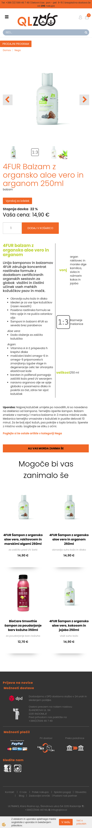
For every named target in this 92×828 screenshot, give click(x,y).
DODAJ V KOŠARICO (40, 228)
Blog (21, 796)
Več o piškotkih (81, 822)
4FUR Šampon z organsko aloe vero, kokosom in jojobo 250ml (69, 625)
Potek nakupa (40, 792)
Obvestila (80, 792)
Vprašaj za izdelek (17, 201)
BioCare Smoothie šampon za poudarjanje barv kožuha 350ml (23, 625)
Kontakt (9, 792)
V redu (65, 822)
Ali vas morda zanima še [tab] (46, 448)
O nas (23, 792)
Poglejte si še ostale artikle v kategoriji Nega (32, 433)
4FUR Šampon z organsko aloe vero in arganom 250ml (69, 539)
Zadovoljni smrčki (39, 796)
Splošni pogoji (62, 792)
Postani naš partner (65, 796)
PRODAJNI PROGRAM (15, 44)
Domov (7, 50)
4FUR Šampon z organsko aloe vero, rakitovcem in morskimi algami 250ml (23, 539)
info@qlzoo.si (59, 810)
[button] (84, 100)
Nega (18, 50)
